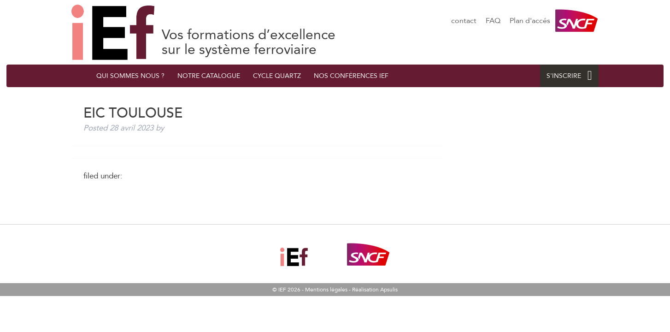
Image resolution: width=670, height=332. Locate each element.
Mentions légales (326, 289)
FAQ (493, 21)
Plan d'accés (530, 21)
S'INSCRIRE (569, 75)
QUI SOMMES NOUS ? (130, 75)
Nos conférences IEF (351, 75)
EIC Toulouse (112, 32)
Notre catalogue (208, 75)
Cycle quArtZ (277, 75)
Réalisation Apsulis (375, 289)
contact (463, 21)
